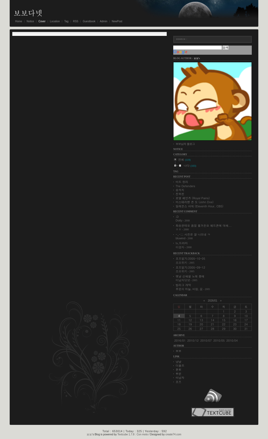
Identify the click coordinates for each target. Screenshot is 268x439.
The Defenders (185, 186)
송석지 (180, 190)
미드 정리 (182, 182)
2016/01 (180, 340)
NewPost (117, 21)
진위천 (180, 194)
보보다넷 (28, 13)
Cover (42, 21)
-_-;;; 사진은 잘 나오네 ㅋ (193, 234)
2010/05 (219, 340)
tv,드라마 (182, 243)
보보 (178, 351)
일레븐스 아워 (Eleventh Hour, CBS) (200, 206)
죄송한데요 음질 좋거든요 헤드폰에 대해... (204, 225)
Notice (30, 21)
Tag (66, 21)
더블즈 (180, 366)
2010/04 (232, 340)
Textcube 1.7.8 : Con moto (133, 434)
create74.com (173, 434)
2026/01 (212, 300)
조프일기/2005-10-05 (190, 258)
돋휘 (178, 369)
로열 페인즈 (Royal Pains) (193, 198)
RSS (76, 21)
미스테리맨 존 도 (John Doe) (195, 202)
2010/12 (193, 340)
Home (18, 21)
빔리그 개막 (183, 285)
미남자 (180, 378)
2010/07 (206, 340)
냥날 (178, 362)
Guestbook (89, 21)
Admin (103, 21)
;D (177, 217)
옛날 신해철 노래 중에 (190, 276)
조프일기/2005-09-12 (190, 267)
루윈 (178, 374)
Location (55, 21)
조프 (178, 382)
